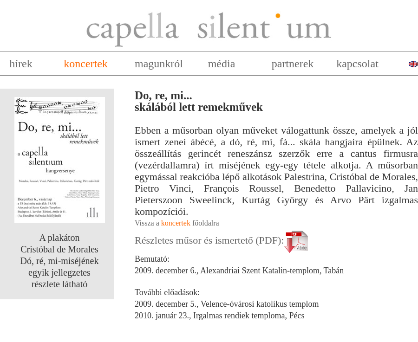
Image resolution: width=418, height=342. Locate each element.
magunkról (159, 64)
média (221, 64)
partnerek (293, 64)
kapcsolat (357, 64)
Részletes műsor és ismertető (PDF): (223, 240)
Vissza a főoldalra (177, 223)
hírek (20, 64)
